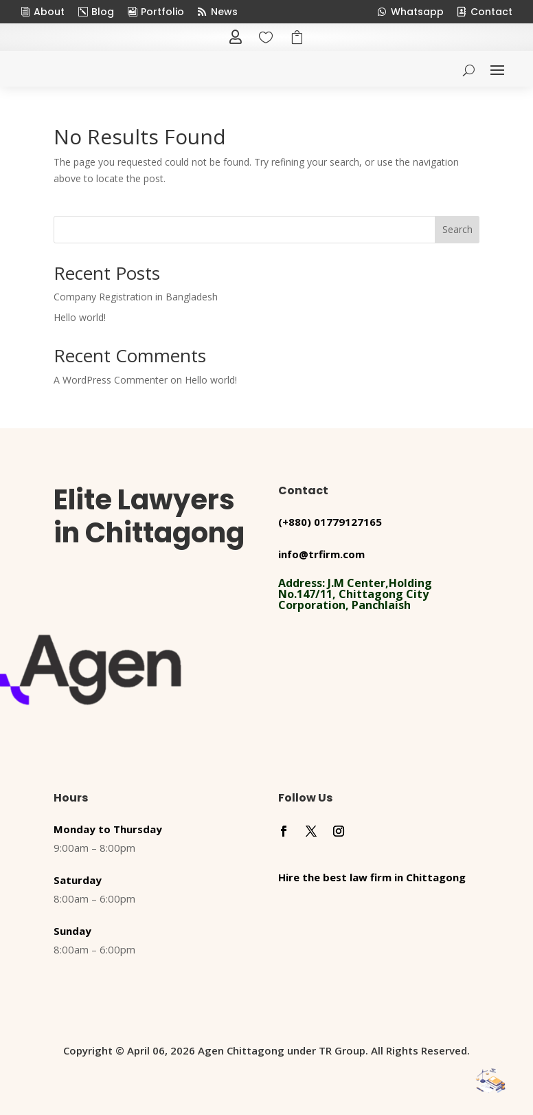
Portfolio (162, 12)
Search (457, 229)
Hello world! (80, 317)
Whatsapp (417, 12)
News (224, 12)
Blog (102, 12)
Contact (491, 12)
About (49, 12)
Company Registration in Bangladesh (136, 296)
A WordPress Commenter (111, 379)
